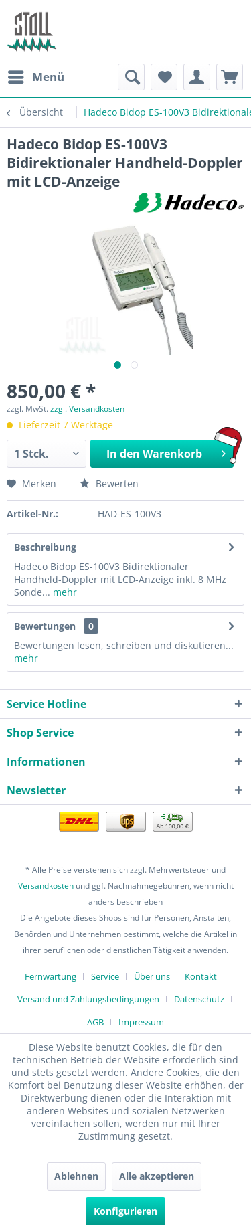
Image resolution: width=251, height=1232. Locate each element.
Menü (36, 75)
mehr (63, 592)
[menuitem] (35, 77)
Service (105, 976)
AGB (95, 1022)
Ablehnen (76, 1176)
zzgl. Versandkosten (87, 408)
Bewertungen (45, 626)
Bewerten (109, 483)
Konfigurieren (125, 1211)
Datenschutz (199, 999)
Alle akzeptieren (156, 1176)
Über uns (152, 976)
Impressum (141, 1022)
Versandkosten (46, 885)
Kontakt (201, 976)
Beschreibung (45, 547)
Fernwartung (50, 976)
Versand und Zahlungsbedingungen (88, 999)
